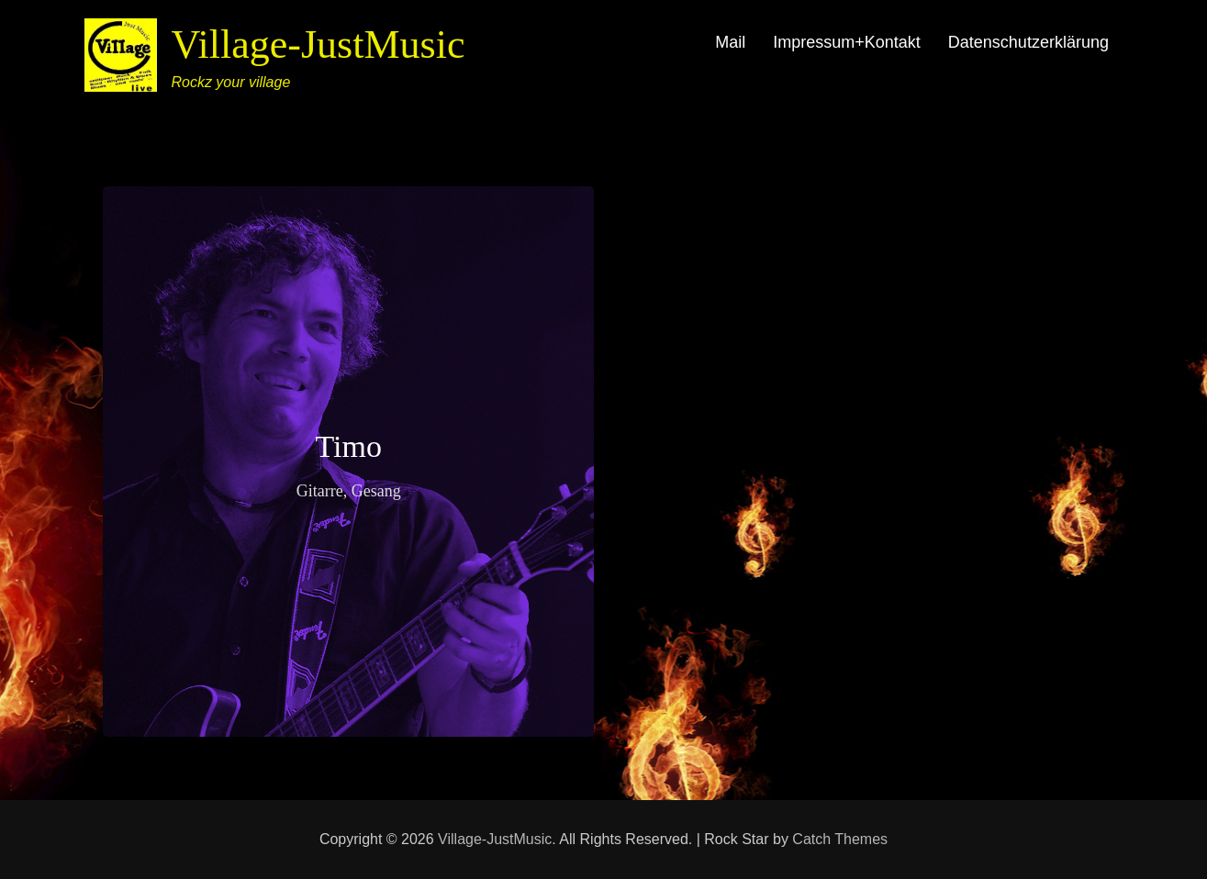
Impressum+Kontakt (847, 42)
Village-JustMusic (317, 44)
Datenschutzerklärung (1028, 42)
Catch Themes (840, 839)
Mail (730, 42)
